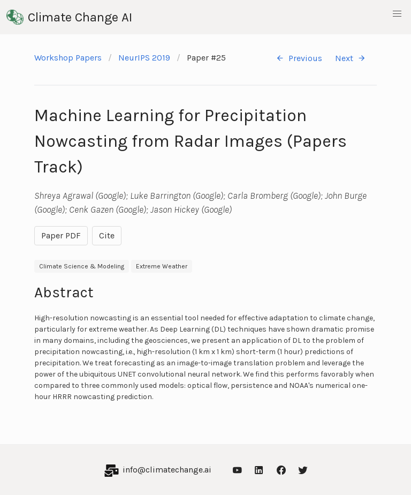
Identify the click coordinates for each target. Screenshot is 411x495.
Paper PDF (61, 235)
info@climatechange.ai (167, 469)
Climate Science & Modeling (81, 266)
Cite (107, 235)
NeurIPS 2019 (144, 57)
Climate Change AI (69, 17)
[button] (397, 14)
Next (350, 58)
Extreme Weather (161, 266)
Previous (299, 58)
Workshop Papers (68, 57)
